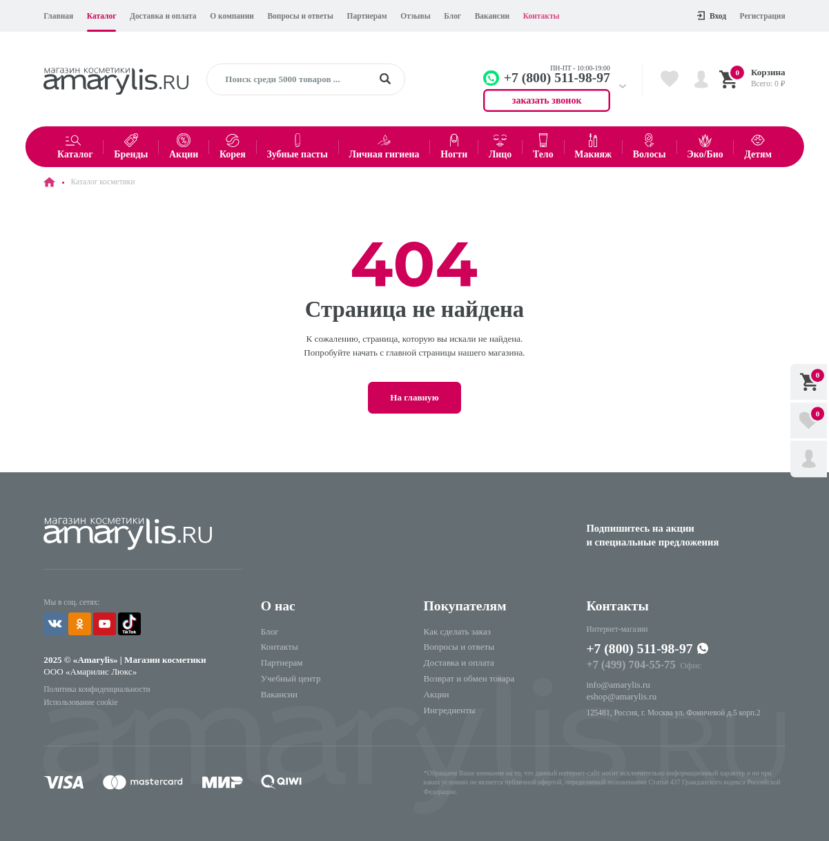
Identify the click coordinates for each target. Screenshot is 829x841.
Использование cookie (80, 702)
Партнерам (367, 16)
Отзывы (415, 16)
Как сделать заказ (457, 631)
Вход (711, 15)
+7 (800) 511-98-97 (639, 648)
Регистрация (763, 16)
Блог (452, 16)
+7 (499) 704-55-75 (630, 664)
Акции (436, 694)
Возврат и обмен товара (469, 678)
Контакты (541, 16)
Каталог (102, 16)
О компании (232, 16)
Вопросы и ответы (300, 16)
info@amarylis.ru (618, 684)
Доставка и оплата (163, 16)
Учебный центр (291, 678)
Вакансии (492, 16)
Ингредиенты (450, 710)
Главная (58, 16)
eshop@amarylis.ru (621, 696)
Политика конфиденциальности (96, 689)
